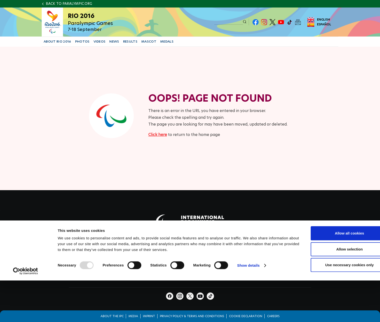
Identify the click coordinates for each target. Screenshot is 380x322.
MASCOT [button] (148, 41)
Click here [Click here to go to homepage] (157, 134)
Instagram (264, 22)
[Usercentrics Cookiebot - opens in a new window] (25, 300)
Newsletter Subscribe (298, 22)
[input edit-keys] (228, 22)
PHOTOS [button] (82, 41)
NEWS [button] (114, 41)
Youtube (281, 22)
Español (324, 24)
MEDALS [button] (167, 41)
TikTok (289, 22)
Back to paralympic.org (69, 3)
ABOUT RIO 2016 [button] (57, 41)
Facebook (256, 22)
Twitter (272, 22)
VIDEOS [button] (100, 41)
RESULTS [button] (130, 41)
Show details (248, 295)
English (323, 19)
